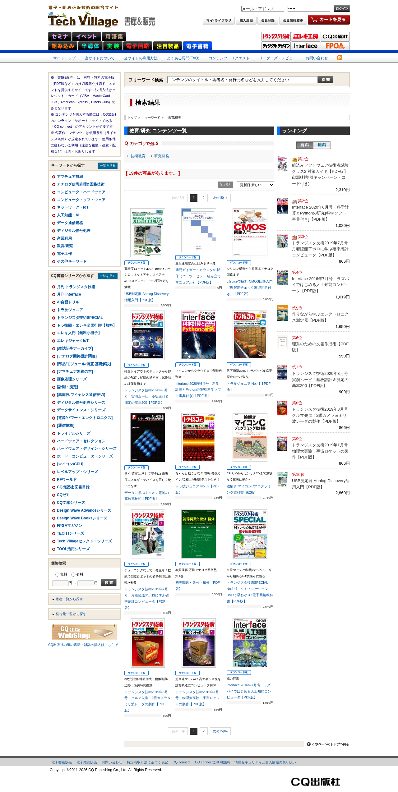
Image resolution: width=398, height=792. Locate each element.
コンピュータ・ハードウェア (81, 192)
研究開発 (161, 156)
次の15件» (220, 198)
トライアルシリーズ (73, 433)
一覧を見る (107, 165)
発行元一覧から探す (71, 614)
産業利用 (64, 238)
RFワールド (67, 479)
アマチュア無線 (70, 176)
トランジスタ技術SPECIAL (80, 317)
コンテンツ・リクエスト (229, 58)
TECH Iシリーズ (70, 533)
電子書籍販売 (61, 762)
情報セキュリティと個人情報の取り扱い (265, 762)
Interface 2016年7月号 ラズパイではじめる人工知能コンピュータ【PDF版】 (249, 691)
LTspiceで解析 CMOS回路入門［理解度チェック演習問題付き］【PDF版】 (250, 287)
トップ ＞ (134, 117)
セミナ (60, 36)
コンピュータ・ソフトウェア (81, 200)
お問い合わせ (317, 58)
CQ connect (181, 762)
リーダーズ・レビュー (277, 58)
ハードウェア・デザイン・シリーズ (87, 448)
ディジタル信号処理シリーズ (81, 402)
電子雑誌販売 (86, 762)
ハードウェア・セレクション (81, 441)
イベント (86, 36)
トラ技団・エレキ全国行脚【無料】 (87, 325)
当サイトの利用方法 (141, 58)
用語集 (114, 36)
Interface (305, 46)
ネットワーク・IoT (73, 207)
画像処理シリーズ (72, 379)
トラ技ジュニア (70, 310)
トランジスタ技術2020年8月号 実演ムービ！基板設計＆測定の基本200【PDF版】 (146, 396)
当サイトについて (100, 58)
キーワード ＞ (154, 117)
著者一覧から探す (69, 599)
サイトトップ (64, 58)
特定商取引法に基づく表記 (147, 762)
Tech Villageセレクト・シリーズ (84, 541)
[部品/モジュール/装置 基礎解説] (84, 364)
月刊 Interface (69, 294)
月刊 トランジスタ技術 (76, 287)
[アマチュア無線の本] (75, 371)
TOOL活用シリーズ (73, 549)
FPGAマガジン (335, 46)
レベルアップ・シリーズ (77, 472)
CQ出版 (335, 36)
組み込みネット (62, 45)
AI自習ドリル (68, 302)
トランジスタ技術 (276, 36)
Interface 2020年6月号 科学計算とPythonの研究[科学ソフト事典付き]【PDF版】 (198, 390)
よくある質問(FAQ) (183, 58)
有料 (304, 145)
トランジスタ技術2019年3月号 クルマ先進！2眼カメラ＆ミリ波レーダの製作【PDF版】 (322, 415)
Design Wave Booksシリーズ (82, 518)
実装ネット (113, 45)
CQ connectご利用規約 (212, 762)
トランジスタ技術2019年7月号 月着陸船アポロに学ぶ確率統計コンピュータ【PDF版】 (322, 249)
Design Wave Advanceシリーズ (84, 510)
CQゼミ (63, 495)
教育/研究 (175, 117)
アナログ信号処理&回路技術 (80, 184)
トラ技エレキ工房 (305, 36)
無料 (322, 145)
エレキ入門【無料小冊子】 (79, 333)
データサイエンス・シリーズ (81, 410)
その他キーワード (72, 261)
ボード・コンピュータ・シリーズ (85, 456)
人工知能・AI (68, 215)
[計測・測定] (67, 387)
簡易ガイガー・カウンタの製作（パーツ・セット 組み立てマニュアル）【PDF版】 (198, 276)
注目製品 (167, 45)
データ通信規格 (70, 223)
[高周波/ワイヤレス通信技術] (81, 395)
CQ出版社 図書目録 (73, 487)
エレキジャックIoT (73, 340)
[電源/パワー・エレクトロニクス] (85, 418)
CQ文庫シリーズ (71, 502)
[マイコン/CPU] (70, 464)
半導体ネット (90, 45)
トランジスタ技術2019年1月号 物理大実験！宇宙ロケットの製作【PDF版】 (197, 698)
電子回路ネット (137, 45)
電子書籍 (197, 45)
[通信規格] (65, 425)
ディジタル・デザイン (276, 46)
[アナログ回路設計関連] (77, 356)
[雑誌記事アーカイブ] (75, 348)
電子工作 (64, 253)
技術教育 (138, 156)
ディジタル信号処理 (73, 230)
